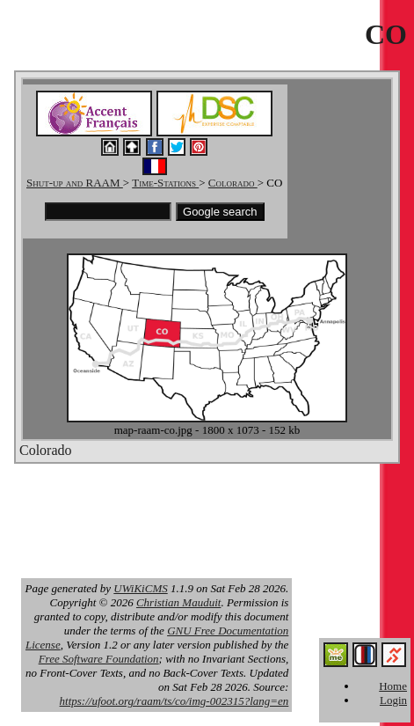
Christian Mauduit (178, 602)
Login (393, 700)
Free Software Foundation (99, 658)
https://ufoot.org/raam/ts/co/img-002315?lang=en (174, 701)
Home (393, 686)
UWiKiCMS (140, 588)
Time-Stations (165, 182)
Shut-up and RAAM (74, 182)
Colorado (233, 182)
